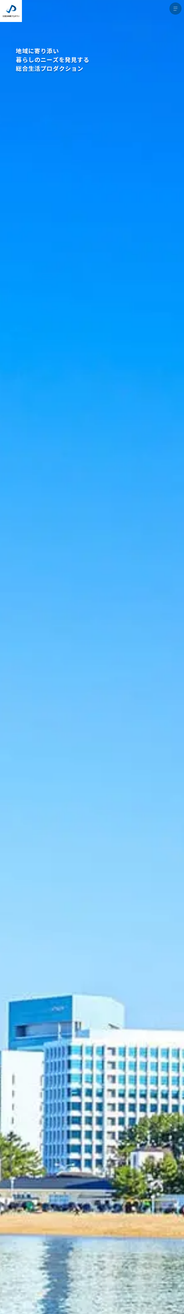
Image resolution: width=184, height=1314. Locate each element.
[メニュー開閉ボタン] (175, 8)
